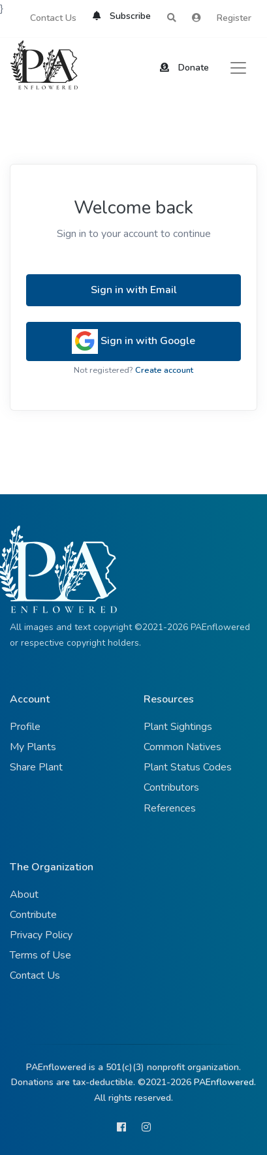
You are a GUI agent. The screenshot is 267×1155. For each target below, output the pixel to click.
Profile (25, 727)
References (170, 808)
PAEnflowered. (225, 1082)
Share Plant (36, 767)
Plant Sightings (178, 727)
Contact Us (53, 18)
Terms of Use (40, 955)
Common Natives (182, 747)
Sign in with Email (134, 290)
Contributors (171, 787)
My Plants (33, 747)
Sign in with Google (133, 341)
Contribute (33, 915)
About (24, 894)
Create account (164, 370)
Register (234, 18)
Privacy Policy (41, 935)
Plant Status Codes (188, 767)
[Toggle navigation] (238, 68)
